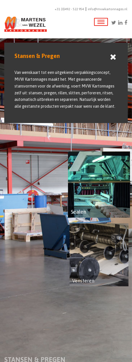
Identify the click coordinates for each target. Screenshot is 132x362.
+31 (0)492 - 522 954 (69, 9)
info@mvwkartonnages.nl (107, 9)
